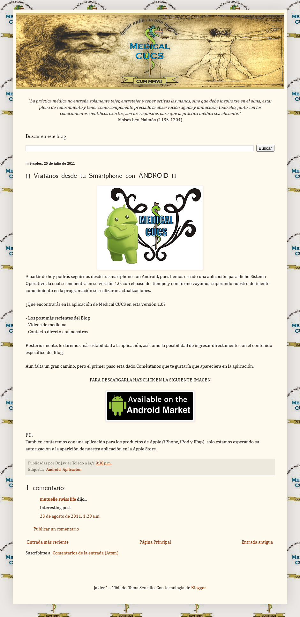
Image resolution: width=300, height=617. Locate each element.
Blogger (198, 588)
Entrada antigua (257, 542)
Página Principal (155, 542)
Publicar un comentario (56, 529)
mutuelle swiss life (58, 499)
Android (53, 470)
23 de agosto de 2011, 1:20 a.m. (70, 516)
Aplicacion (72, 470)
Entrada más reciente (48, 542)
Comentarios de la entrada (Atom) (85, 553)
